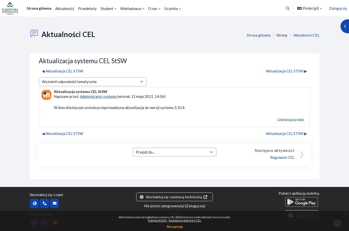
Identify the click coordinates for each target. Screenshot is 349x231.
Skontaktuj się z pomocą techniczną (173, 197)
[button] (288, 8)
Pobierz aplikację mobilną (298, 193)
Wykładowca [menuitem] (130, 8)
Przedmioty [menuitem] (87, 8)
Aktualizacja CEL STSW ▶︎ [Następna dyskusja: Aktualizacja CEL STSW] (286, 71)
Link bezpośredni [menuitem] (290, 119)
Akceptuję (175, 226)
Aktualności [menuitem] (64, 8)
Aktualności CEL (306, 35)
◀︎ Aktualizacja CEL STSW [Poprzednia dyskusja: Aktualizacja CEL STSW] (62, 71)
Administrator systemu (98, 96)
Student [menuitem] (107, 8)
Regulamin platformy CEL (185, 220)
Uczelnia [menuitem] (171, 8)
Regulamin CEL (282, 157)
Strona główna (258, 35)
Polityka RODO (157, 220)
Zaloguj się (338, 8)
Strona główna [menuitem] (39, 8)
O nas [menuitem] (152, 8)
